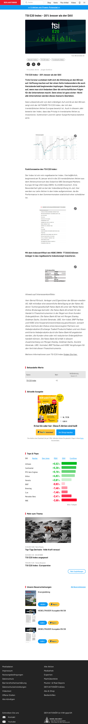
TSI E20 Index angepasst (36, 557)
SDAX (63, 458)
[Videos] (73, 2)
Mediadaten (7, 666)
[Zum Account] (55, 2)
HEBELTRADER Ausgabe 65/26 (52, 629)
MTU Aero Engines (31, 472)
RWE (26, 500)
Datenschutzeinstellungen (14, 687)
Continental (29, 468)
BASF (27, 484)
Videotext (6, 691)
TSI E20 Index (45, 60)
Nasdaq (34, 458)
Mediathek (49, 670)
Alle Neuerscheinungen (78, 587)
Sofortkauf (45, 432)
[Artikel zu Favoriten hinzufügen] (38, 64)
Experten (48, 674)
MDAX (56, 458)
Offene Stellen (8, 695)
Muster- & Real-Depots (54, 683)
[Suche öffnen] (26, 2)
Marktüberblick (51, 678)
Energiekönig (44, 592)
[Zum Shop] (49, 2)
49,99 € (42, 604)
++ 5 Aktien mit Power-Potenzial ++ (44, 7)
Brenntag (28, 488)
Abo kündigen (8, 699)
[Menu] (85, 2)
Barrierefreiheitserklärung (14, 683)
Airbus (27, 476)
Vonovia (28, 480)
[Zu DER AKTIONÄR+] (64, 2)
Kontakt (8, 717)
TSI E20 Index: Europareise (38, 565)
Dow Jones (46, 458)
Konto (82, 438)
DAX (26, 458)
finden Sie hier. (70, 354)
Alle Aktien (49, 666)
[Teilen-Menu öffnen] (28, 64)
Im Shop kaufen (66, 432)
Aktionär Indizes (33, 60)
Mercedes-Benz (30, 496)
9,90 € (42, 623)
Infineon (28, 464)
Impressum (7, 670)
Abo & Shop (49, 691)
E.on (26, 492)
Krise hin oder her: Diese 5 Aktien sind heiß (55, 425)
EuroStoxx (73, 458)
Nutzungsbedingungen (12, 674)
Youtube (9, 721)
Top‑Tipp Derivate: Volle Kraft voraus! (42, 549)
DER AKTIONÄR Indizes (54, 687)
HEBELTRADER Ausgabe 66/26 (52, 610)
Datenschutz (8, 678)
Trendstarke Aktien (58, 60)
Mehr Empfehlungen (76, 571)
